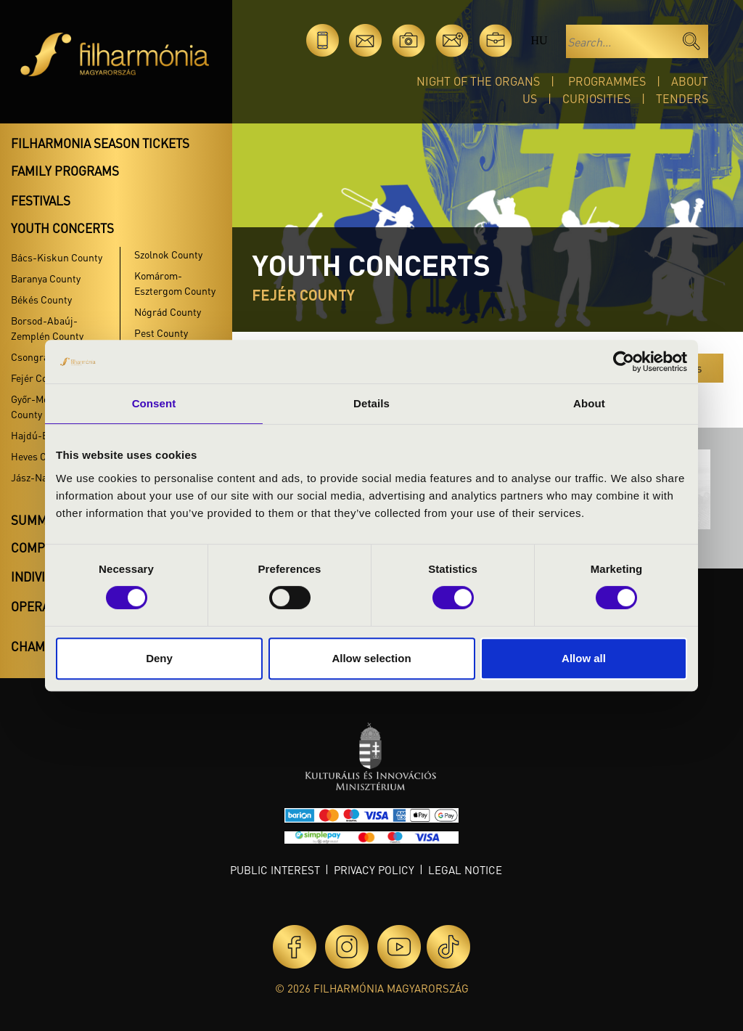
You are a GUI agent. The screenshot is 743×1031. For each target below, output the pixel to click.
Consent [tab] (154, 403)
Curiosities (596, 98)
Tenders (682, 98)
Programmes (607, 81)
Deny (159, 658)
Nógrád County (167, 311)
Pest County (161, 332)
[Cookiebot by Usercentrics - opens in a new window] (623, 361)
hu (538, 40)
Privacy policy (374, 870)
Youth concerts (62, 228)
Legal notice (465, 870)
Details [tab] (371, 403)
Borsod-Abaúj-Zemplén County (47, 328)
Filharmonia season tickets (100, 143)
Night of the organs (478, 81)
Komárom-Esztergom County (174, 283)
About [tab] (589, 403)
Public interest (275, 870)
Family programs (65, 171)
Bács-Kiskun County (56, 257)
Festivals (40, 200)
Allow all (584, 658)
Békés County (41, 299)
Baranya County (46, 278)
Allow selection (371, 658)
